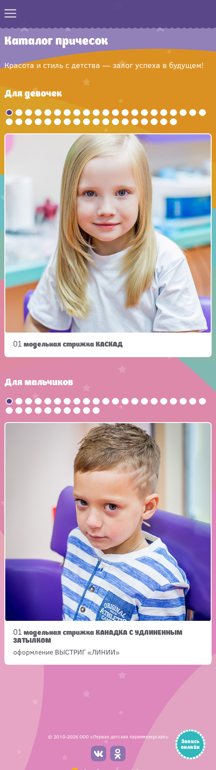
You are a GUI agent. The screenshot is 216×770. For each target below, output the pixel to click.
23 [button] (18, 121)
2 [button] (18, 112)
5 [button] (47, 112)
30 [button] (86, 121)
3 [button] (28, 112)
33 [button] (115, 121)
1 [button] (9, 112)
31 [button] (96, 121)
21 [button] (202, 112)
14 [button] (134, 112)
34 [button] (125, 121)
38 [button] (163, 121)
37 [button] (154, 121)
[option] (108, 245)
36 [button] (144, 121)
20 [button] (192, 112)
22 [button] (9, 121)
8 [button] (76, 112)
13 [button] (125, 112)
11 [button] (105, 112)
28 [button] (67, 121)
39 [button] (173, 121)
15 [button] (144, 112)
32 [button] (105, 121)
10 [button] (96, 112)
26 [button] (47, 121)
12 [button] (115, 112)
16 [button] (154, 112)
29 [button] (76, 121)
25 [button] (38, 121)
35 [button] (134, 121)
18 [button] (173, 112)
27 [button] (57, 121)
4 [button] (38, 112)
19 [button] (183, 112)
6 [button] (57, 112)
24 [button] (28, 121)
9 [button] (86, 112)
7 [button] (67, 112)
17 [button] (163, 112)
